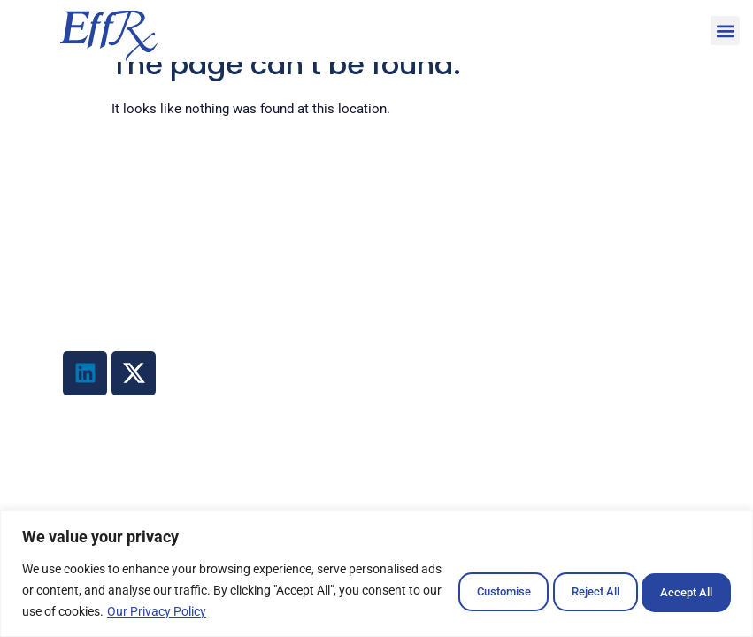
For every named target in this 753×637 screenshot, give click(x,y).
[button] (725, 30)
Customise (448, 590)
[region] (376, 573)
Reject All (563, 590)
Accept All (677, 590)
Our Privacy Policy (327, 611)
